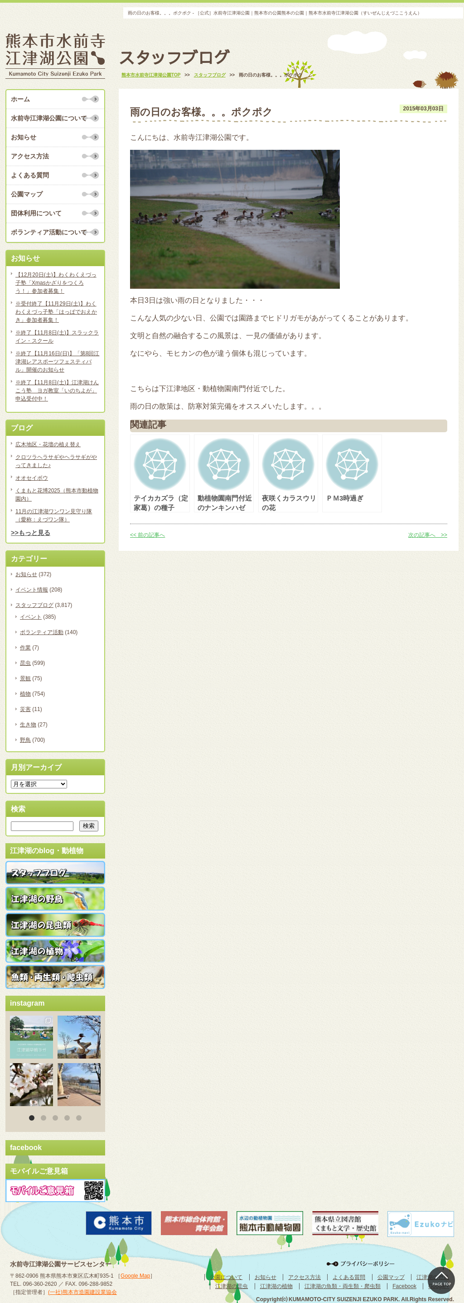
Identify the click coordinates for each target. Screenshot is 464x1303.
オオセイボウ (31, 478)
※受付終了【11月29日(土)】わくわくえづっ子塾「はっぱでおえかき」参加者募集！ (56, 312)
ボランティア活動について (49, 232)
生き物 (28, 724)
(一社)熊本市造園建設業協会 (82, 1292)
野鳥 (25, 740)
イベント (31, 617)
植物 (25, 694)
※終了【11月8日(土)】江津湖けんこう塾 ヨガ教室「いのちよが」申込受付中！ (57, 390)
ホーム (20, 99)
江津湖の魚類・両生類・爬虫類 (342, 1286)
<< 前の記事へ (147, 535)
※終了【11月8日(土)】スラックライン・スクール (57, 336)
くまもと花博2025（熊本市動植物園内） (56, 494)
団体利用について (36, 213)
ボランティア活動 (41, 632)
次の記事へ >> (427, 535)
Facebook (404, 1286)
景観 (25, 678)
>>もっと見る (30, 532)
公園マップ (27, 194)
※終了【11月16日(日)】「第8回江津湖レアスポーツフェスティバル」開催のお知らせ (57, 361)
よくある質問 (30, 175)
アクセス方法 (30, 156)
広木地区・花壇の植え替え (48, 444)
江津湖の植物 (276, 1286)
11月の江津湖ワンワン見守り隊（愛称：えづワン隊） (53, 515)
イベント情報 (31, 590)
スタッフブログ (34, 605)
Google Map (135, 1276)
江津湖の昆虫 (231, 1286)
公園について (226, 1277)
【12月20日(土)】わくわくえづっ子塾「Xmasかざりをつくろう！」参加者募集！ (56, 283)
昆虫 (25, 663)
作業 (25, 647)
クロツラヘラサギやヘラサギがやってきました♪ (56, 461)
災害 (25, 709)
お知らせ (23, 137)
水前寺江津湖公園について (49, 118)
